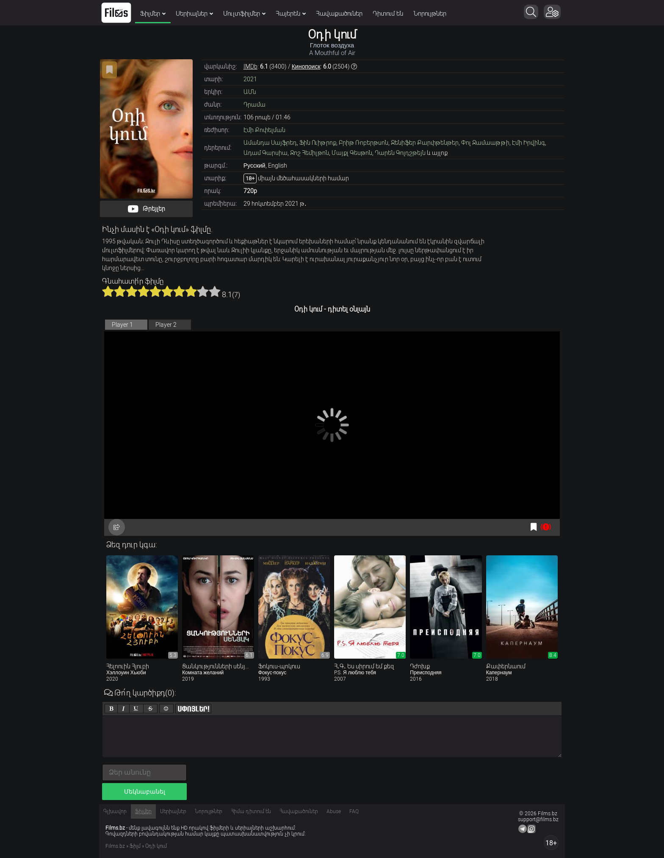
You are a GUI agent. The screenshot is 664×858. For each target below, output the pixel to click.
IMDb (250, 66)
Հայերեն (291, 13)
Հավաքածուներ (339, 13)
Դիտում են (388, 13)
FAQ (354, 811)
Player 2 (166, 324)
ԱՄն (249, 91)
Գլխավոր (115, 811)
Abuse (333, 811)
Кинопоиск (306, 66)
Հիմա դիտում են (251, 811)
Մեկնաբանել (144, 791)
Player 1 (122, 324)
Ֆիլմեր (153, 13)
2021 (250, 79)
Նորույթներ (429, 13)
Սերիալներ (194, 13)
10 (215, 291)
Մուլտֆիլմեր (244, 13)
